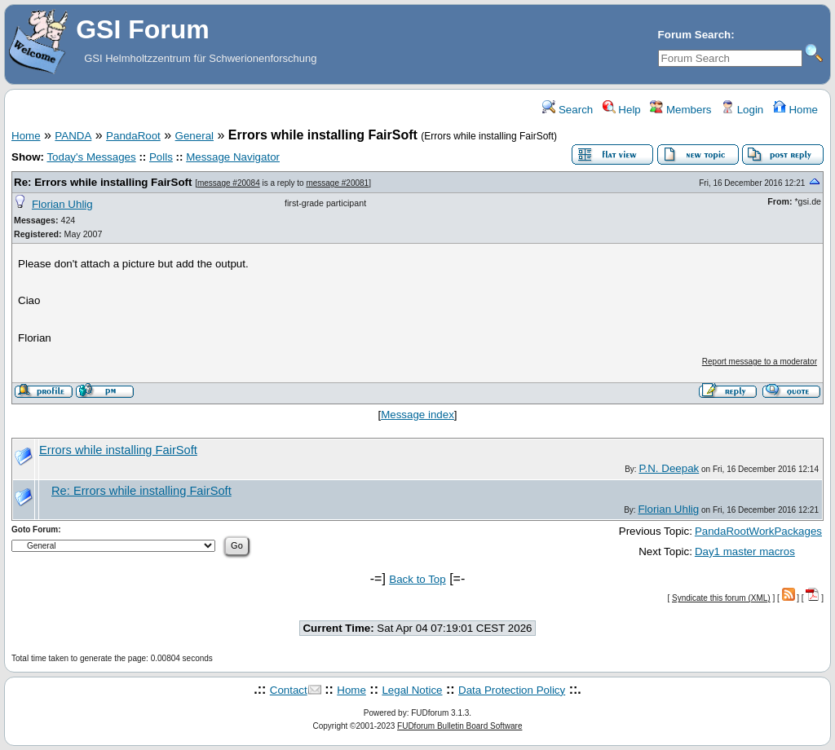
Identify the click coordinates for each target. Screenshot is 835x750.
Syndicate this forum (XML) (721, 597)
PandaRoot (133, 136)
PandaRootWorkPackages (758, 531)
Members (680, 110)
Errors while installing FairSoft (118, 450)
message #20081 (337, 183)
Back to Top (417, 579)
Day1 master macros (745, 551)
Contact (288, 690)
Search (567, 110)
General (194, 136)
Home (795, 110)
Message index (417, 414)
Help (622, 110)
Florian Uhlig (62, 204)
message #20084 (228, 183)
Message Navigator (233, 157)
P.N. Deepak (668, 468)
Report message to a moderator (759, 361)
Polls (161, 157)
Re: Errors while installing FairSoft (103, 182)
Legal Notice (412, 690)
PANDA (73, 136)
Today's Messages (90, 157)
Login (742, 110)
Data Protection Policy (511, 690)
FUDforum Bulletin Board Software (459, 725)
